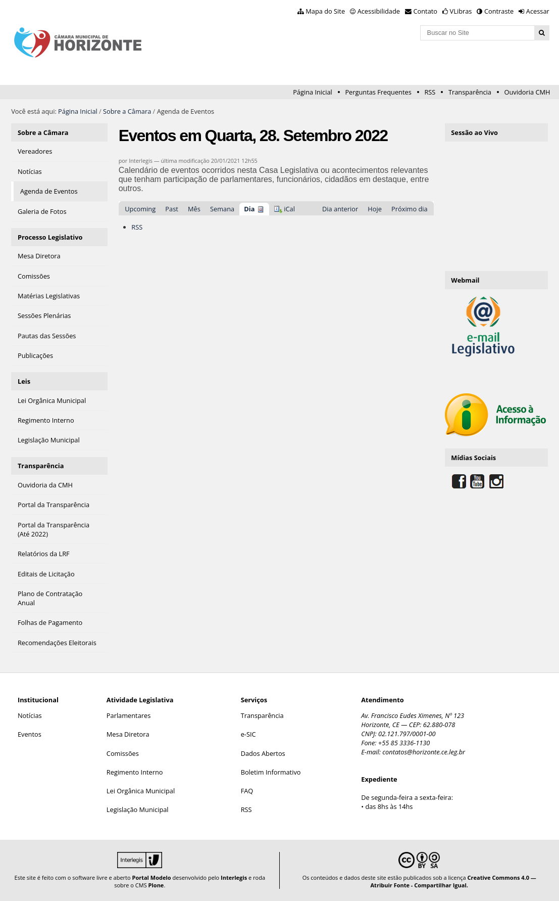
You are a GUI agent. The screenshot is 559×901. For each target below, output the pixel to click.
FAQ (247, 790)
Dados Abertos (263, 753)
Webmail (465, 280)
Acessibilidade (379, 11)
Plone (156, 885)
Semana (222, 208)
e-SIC (248, 734)
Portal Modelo (151, 877)
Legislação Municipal (138, 809)
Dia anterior (340, 208)
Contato (426, 11)
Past (171, 208)
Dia (249, 208)
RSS (429, 92)
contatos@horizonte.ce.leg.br (423, 751)
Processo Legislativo (50, 237)
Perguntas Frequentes (378, 92)
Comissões (123, 753)
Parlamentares (128, 715)
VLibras (461, 11)
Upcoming (140, 208)
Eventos (29, 734)
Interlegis (234, 877)
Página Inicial (312, 92)
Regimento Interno (135, 772)
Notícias (30, 715)
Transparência (469, 92)
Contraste (499, 11)
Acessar (537, 11)
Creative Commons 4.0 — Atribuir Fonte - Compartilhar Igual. (453, 881)
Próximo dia (409, 208)
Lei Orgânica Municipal (141, 790)
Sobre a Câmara (127, 111)
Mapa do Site (325, 11)
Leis (24, 381)
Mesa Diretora (128, 734)
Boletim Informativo (271, 772)
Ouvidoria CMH (527, 92)
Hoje (375, 208)
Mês (194, 208)
